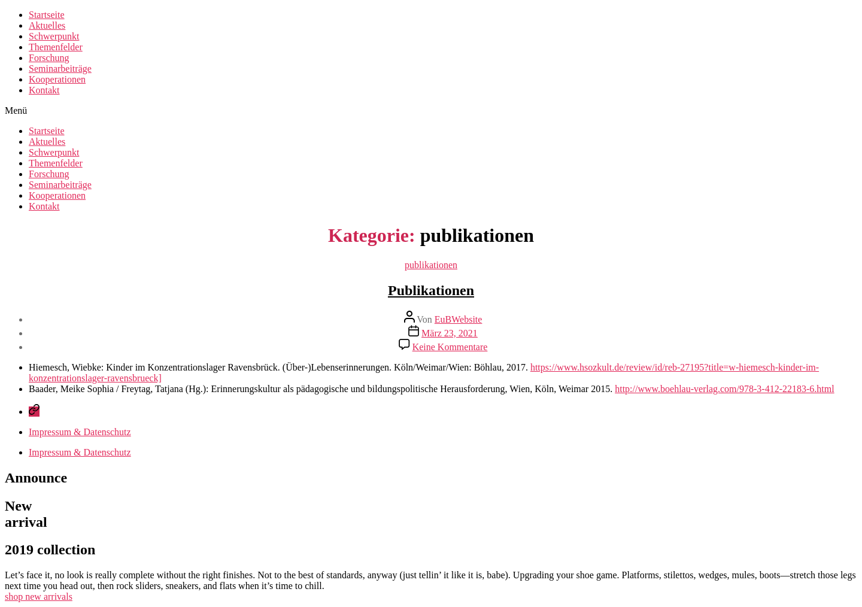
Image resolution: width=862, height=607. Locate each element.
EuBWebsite (458, 319)
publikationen (431, 265)
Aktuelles (47, 25)
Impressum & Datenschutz (80, 432)
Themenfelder (56, 47)
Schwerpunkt (54, 36)
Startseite (47, 15)
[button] (431, 110)
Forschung (49, 58)
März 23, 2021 (449, 333)
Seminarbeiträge (60, 68)
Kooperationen (57, 79)
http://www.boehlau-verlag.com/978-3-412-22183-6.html (724, 389)
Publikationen (431, 290)
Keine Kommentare (450, 347)
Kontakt (44, 90)
